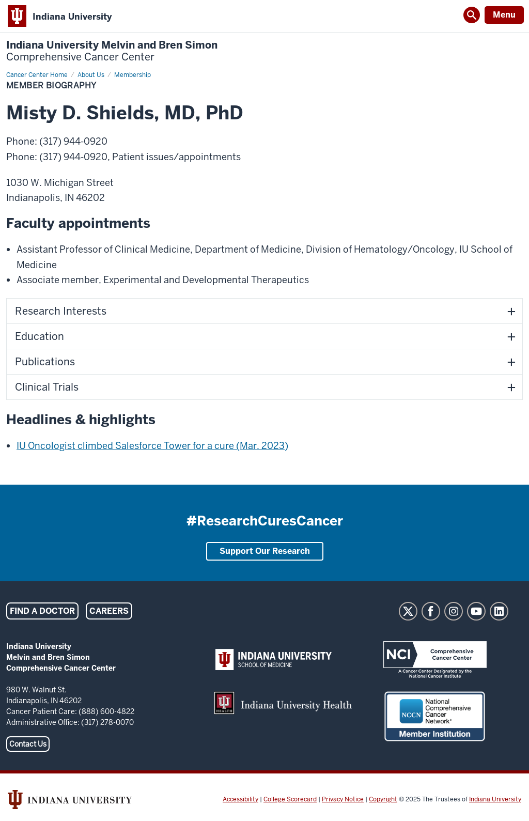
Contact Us (27, 744)
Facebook (431, 611)
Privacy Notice (343, 799)
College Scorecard (290, 799)
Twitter (408, 611)
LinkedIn (499, 611)
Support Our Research (265, 551)
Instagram (453, 611)
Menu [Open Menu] (504, 14)
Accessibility (240, 799)
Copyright (383, 799)
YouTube (476, 611)
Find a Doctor (42, 611)
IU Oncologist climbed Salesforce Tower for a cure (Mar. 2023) (152, 446)
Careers (109, 611)
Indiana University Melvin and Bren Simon (111, 51)
